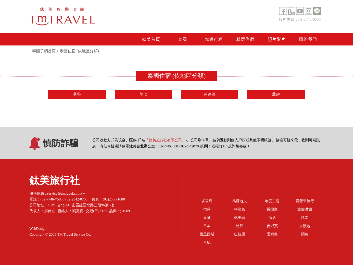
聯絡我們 (308, 39)
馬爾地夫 (239, 201)
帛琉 (207, 242)
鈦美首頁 (151, 39)
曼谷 (77, 94)
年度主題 (272, 201)
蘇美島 (239, 218)
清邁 (272, 218)
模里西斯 (207, 234)
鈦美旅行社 (54, 181)
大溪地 (304, 226)
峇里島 (207, 201)
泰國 (182, 39)
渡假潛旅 (304, 209)
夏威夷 (272, 226)
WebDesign (38, 229)
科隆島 (239, 209)
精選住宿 (245, 39)
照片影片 (276, 39)
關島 (304, 234)
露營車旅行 (305, 201)
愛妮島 (272, 234)
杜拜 (239, 226)
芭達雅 (209, 94)
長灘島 (272, 209)
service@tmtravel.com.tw (66, 193)
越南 (304, 218)
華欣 (143, 94)
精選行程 (214, 39)
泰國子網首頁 (44, 51)
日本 (207, 226)
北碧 (276, 94)
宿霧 (207, 209)
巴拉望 (239, 234)
